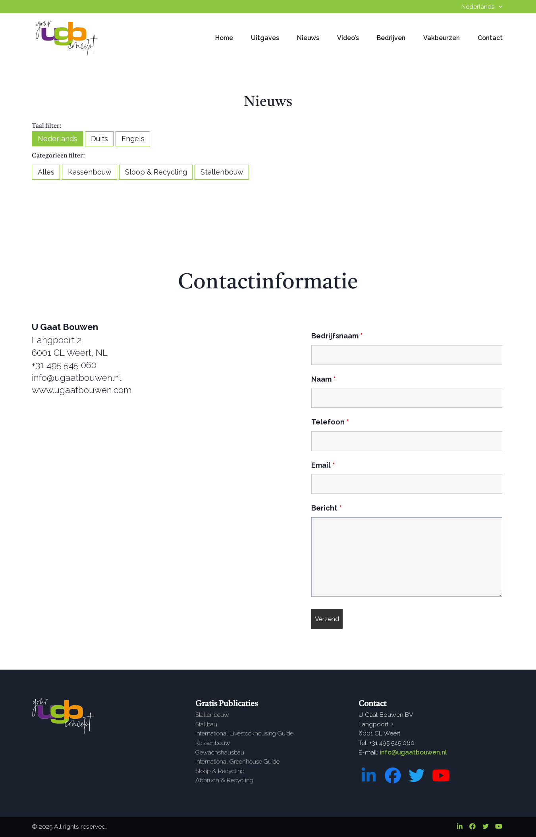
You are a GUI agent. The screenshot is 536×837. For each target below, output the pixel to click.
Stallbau (206, 724)
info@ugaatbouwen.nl (413, 752)
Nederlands (57, 138)
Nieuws (308, 38)
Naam (323, 379)
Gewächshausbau (219, 752)
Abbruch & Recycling (224, 780)
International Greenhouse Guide (237, 761)
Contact (490, 38)
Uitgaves (265, 38)
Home (224, 38)
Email (323, 465)
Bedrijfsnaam (337, 336)
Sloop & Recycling (156, 172)
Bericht (326, 508)
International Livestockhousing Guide (244, 733)
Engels (133, 138)
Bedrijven (391, 38)
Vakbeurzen (441, 38)
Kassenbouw (90, 172)
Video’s (348, 38)
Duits (99, 138)
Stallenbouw (222, 172)
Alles (46, 172)
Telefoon (330, 422)
